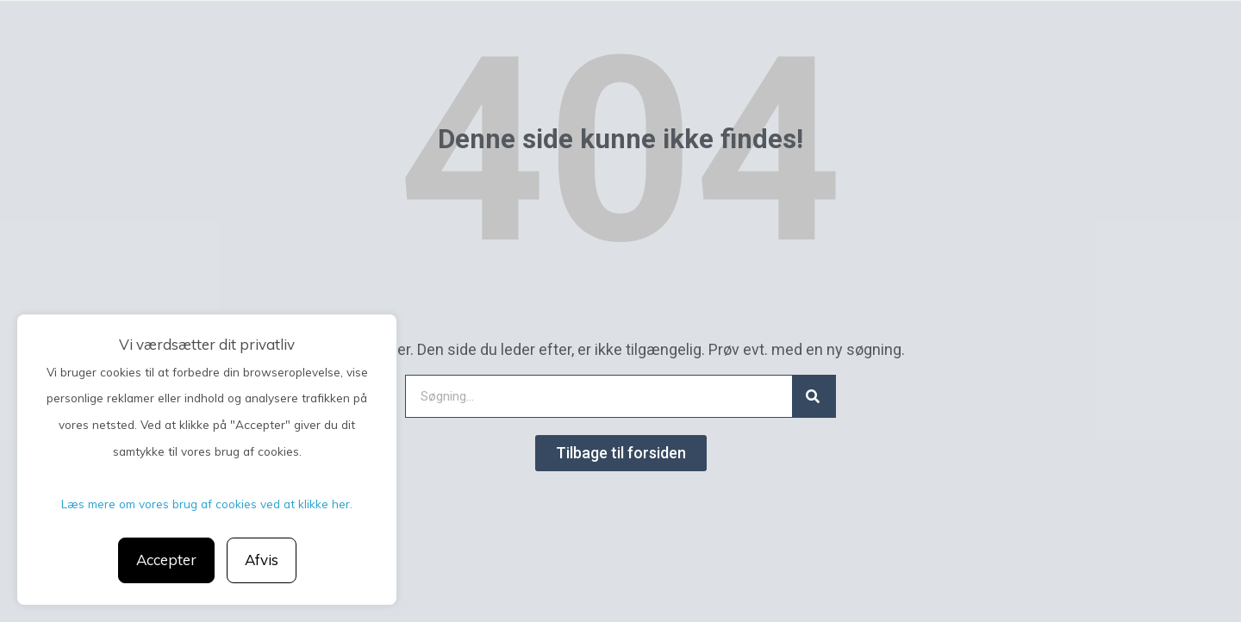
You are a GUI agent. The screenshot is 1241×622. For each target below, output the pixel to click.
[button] (621, 453)
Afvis (261, 559)
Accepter (166, 559)
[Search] (813, 396)
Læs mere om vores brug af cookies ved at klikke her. (206, 503)
